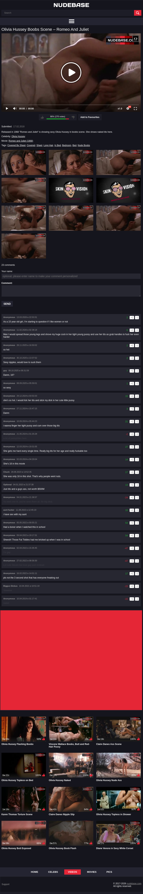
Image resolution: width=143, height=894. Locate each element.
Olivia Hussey (18, 136)
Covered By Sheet (16, 145)
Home (34, 872)
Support (5, 884)
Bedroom (66, 145)
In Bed (57, 145)
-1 (137, 317)
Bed (74, 145)
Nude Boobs (84, 145)
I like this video (42, 117)
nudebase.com (134, 883)
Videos (72, 872)
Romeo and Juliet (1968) (21, 141)
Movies (92, 872)
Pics (109, 872)
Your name (6, 271)
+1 (132, 317)
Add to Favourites (89, 117)
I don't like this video (73, 117)
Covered (31, 145)
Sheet (39, 145)
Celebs (53, 872)
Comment (6, 283)
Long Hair (48, 145)
